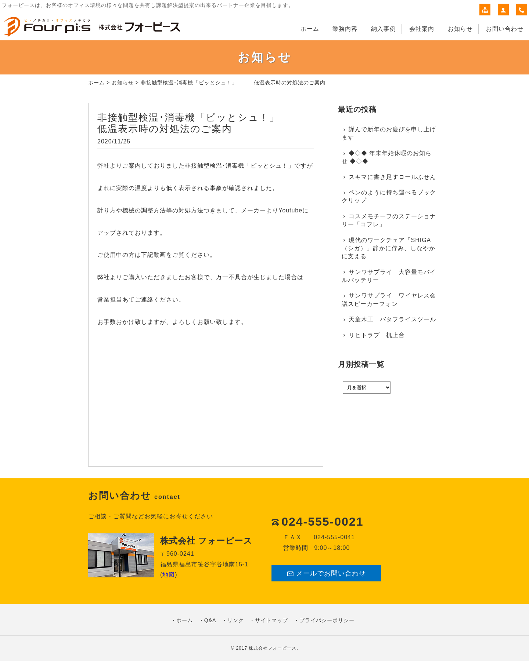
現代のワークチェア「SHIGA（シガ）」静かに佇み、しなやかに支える (388, 248)
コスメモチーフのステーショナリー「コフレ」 (389, 220)
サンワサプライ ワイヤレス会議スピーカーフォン (389, 299)
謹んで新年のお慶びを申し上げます (389, 133)
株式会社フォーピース (272, 648)
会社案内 (421, 29)
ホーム (310, 29)
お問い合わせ (504, 29)
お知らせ (460, 29)
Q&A (210, 620)
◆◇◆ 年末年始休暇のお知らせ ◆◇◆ (387, 157)
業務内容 (344, 29)
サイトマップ (271, 620)
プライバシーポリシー (327, 620)
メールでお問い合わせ (326, 573)
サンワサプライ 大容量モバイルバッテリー (389, 276)
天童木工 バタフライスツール (392, 319)
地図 (168, 574)
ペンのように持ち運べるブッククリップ (389, 196)
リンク (235, 620)
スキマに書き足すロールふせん (392, 177)
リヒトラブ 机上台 (377, 335)
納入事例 (383, 29)
